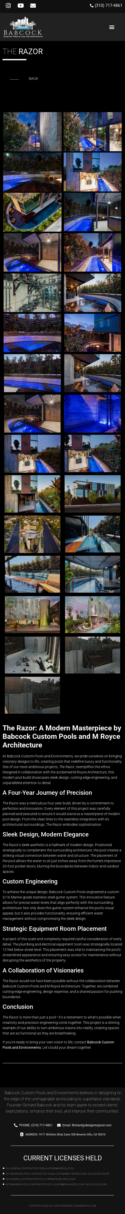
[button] (112, 27)
